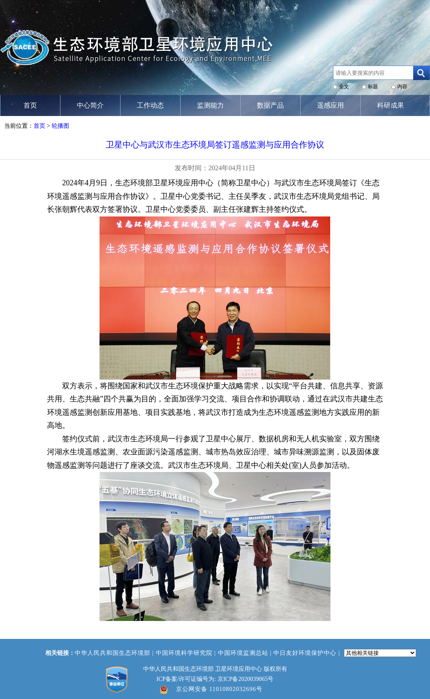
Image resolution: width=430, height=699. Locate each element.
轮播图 (60, 126)
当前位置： (19, 126)
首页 (39, 126)
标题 (373, 87)
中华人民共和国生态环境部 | (115, 653)
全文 (344, 87)
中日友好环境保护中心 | (307, 653)
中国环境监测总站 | (246, 653)
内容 (402, 87)
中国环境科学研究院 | (187, 653)
